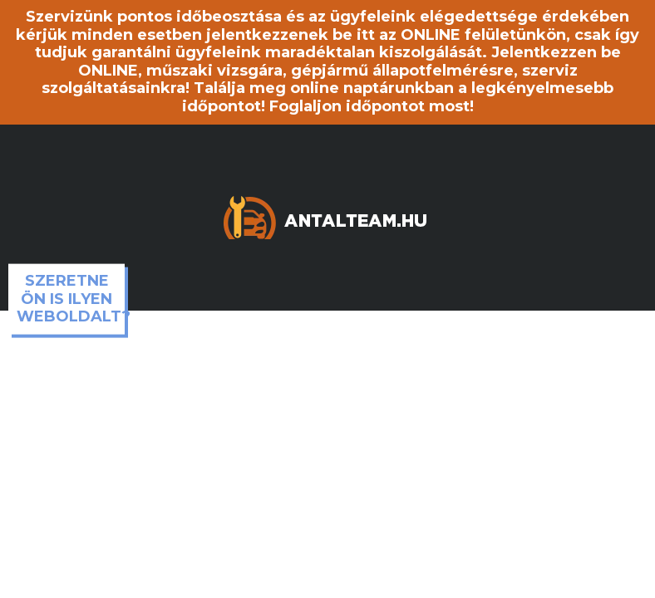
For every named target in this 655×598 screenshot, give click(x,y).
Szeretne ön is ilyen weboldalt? (71, 299)
